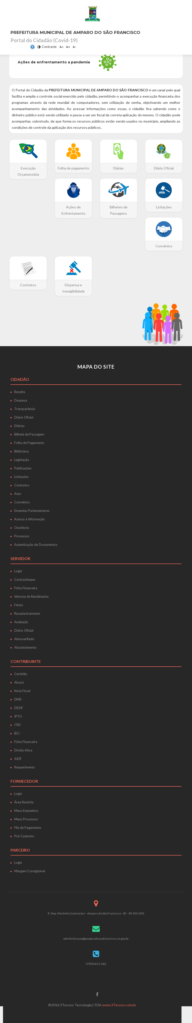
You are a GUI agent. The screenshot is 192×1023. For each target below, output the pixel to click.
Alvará (19, 682)
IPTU (18, 716)
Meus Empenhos (26, 811)
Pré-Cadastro (24, 836)
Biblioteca (21, 451)
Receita (19, 392)
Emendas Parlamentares (32, 511)
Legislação (21, 460)
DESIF (18, 708)
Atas (17, 494)
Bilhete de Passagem (29, 434)
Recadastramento (27, 613)
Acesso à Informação (29, 519)
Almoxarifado (24, 639)
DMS (18, 699)
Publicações (23, 468)
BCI (17, 733)
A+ (68, 47)
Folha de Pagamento (29, 443)
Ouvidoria (21, 528)
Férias (18, 605)
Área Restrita (24, 802)
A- (74, 47)
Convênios (22, 502)
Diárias (19, 426)
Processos (21, 536)
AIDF (18, 759)
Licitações (21, 477)
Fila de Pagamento (27, 828)
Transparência (24, 409)
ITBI (17, 725)
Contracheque (24, 580)
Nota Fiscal (22, 691)
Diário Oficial (23, 417)
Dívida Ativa (23, 750)
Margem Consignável (29, 871)
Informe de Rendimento (31, 596)
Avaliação (21, 622)
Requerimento (24, 767)
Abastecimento (25, 647)
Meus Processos (26, 819)
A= (62, 47)
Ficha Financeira (25, 588)
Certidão (20, 674)
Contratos (21, 485)
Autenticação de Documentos (36, 545)
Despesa (20, 400)
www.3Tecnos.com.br (119, 1005)
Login (18, 571)
